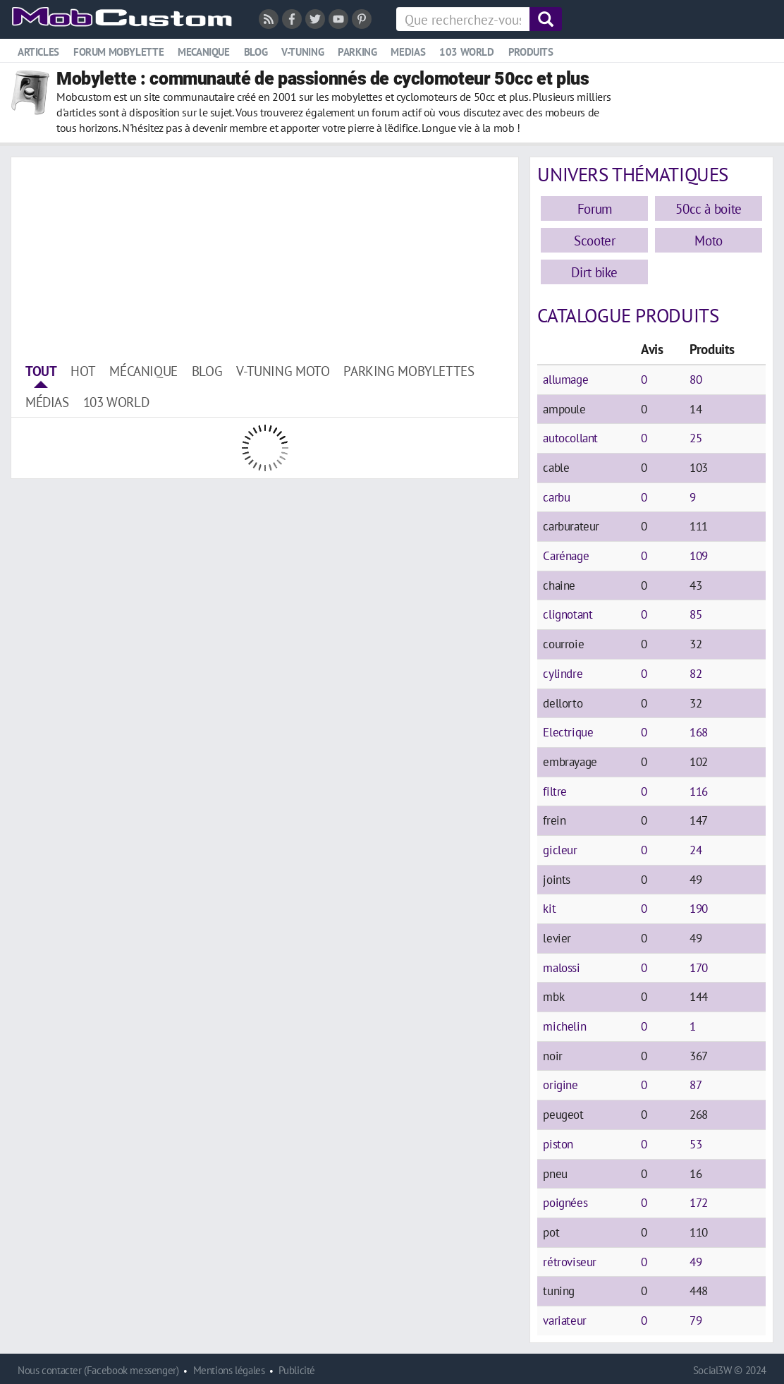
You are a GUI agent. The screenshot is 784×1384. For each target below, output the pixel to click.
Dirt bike (594, 272)
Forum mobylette (118, 52)
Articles (38, 52)
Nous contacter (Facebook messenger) (98, 1370)
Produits (530, 52)
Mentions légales (229, 1370)
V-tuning (302, 52)
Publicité (296, 1370)
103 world (466, 52)
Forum (594, 208)
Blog (255, 52)
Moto (708, 240)
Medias (408, 52)
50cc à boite (708, 208)
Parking (357, 52)
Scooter (594, 240)
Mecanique (204, 52)
